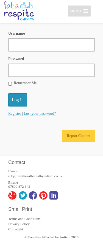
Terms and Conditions (24, 219)
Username (16, 33)
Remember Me (22, 83)
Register (14, 113)
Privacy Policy (19, 224)
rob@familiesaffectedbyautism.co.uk (35, 176)
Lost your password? (40, 113)
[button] (75, 11)
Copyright (15, 229)
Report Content (78, 136)
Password (16, 59)
